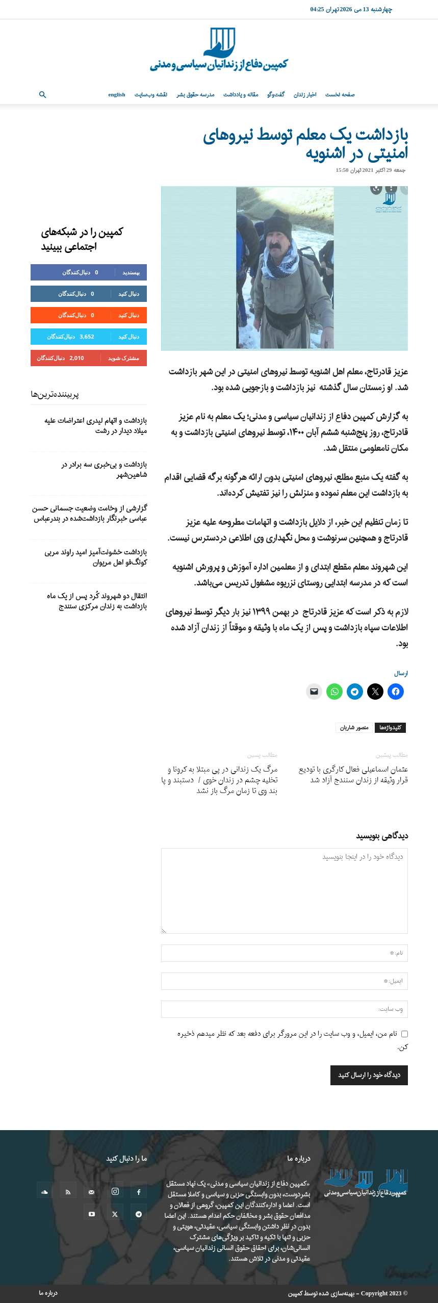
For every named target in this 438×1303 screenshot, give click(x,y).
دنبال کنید (129, 293)
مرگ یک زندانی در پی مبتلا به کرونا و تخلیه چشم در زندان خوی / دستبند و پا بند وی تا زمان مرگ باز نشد (219, 780)
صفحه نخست (339, 95)
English (117, 95)
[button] (43, 95)
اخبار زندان (305, 95)
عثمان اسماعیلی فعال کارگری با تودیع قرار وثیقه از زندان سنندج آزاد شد (353, 775)
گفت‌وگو (276, 95)
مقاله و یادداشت (240, 95)
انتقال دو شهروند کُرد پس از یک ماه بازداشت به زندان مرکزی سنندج (97, 601)
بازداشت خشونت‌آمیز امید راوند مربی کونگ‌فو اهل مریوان (95, 557)
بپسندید (131, 272)
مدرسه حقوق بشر (195, 95)
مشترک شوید (124, 358)
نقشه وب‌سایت (151, 95)
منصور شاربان (354, 728)
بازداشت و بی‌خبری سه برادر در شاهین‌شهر (104, 469)
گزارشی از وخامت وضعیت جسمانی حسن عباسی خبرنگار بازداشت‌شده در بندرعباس (89, 513)
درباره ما (48, 1293)
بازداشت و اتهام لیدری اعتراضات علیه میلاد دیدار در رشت (95, 426)
